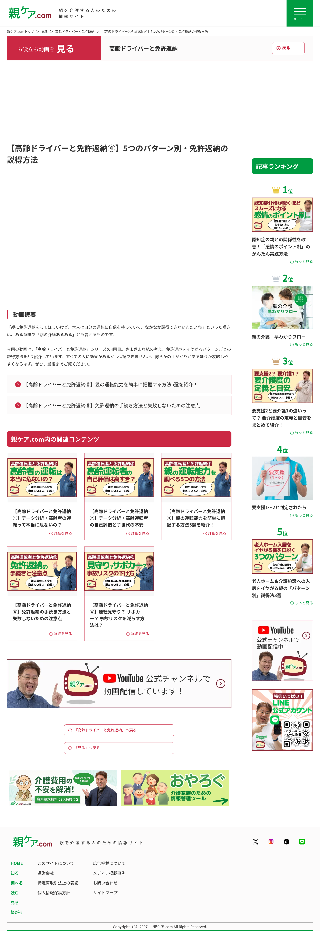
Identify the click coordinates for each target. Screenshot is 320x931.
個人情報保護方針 (54, 892)
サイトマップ (105, 892)
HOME (17, 863)
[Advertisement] (160, 101)
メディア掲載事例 (109, 873)
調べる (17, 883)
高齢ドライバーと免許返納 (74, 31)
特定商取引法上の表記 (58, 883)
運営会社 (46, 873)
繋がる (17, 912)
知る (15, 873)
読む (15, 892)
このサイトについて (56, 863)
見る (44, 31)
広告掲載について (109, 863)
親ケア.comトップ (20, 31)
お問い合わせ (105, 883)
